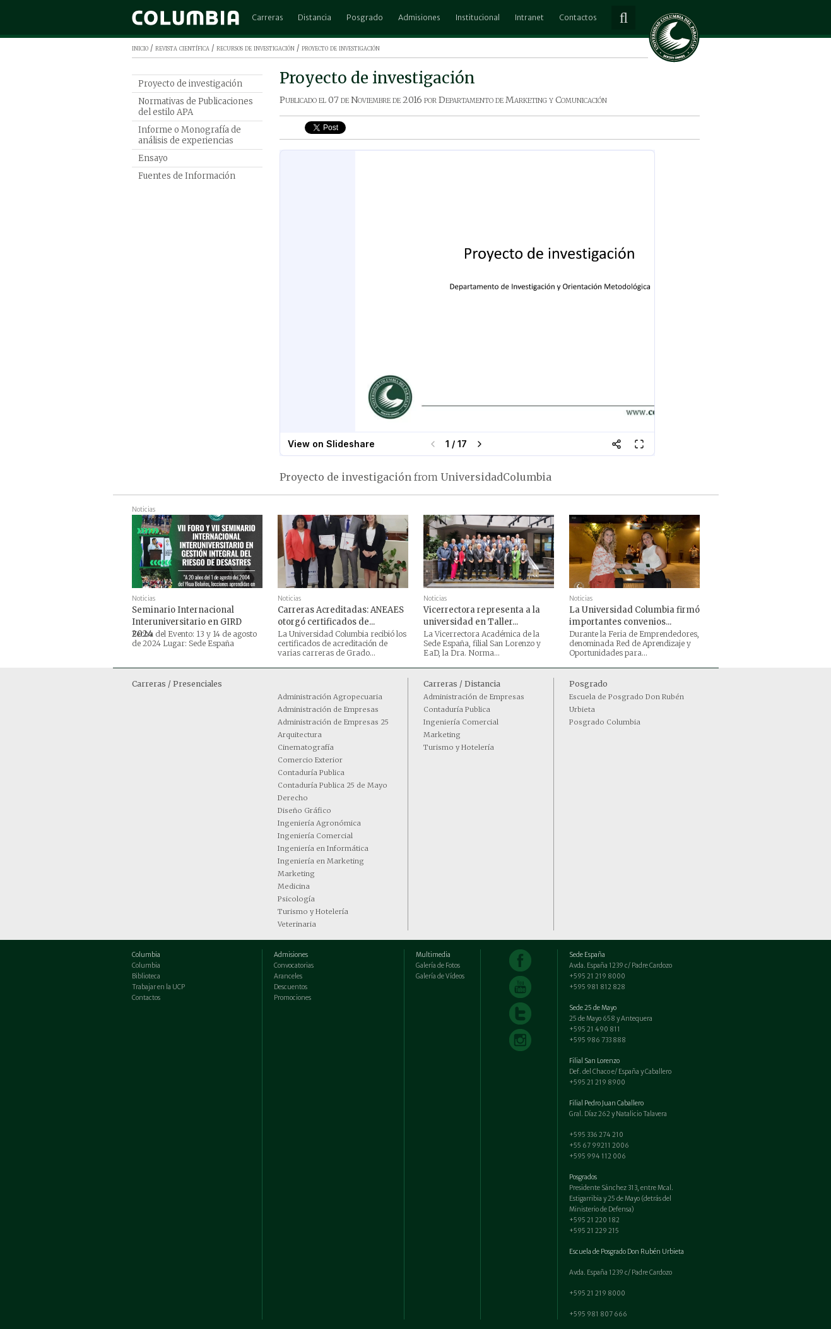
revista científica (182, 47)
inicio (140, 47)
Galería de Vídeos (440, 976)
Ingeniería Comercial (315, 835)
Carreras (267, 17)
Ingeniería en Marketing (321, 861)
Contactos (578, 17)
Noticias (143, 509)
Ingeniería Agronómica (319, 823)
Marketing (296, 873)
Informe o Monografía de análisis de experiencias (189, 135)
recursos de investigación (255, 47)
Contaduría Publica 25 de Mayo (332, 785)
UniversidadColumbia (495, 477)
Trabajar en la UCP (158, 987)
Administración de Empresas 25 (333, 722)
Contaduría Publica (311, 772)
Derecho (293, 797)
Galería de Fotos (438, 965)
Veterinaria (297, 924)
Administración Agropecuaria (330, 696)
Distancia (314, 17)
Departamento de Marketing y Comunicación (523, 99)
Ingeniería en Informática (323, 848)
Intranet (529, 17)
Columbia (146, 965)
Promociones (292, 998)
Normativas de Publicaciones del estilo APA (195, 106)
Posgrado (364, 17)
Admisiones (419, 17)
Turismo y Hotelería (313, 911)
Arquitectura (300, 734)
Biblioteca (146, 976)
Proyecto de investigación (190, 83)
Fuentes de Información (186, 176)
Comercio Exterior (310, 759)
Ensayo (153, 158)
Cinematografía (306, 747)
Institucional (478, 17)
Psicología (296, 898)
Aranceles (288, 976)
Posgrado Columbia (604, 722)
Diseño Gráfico (304, 810)
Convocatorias (294, 965)
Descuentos (290, 987)
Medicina (294, 886)
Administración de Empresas (328, 709)
